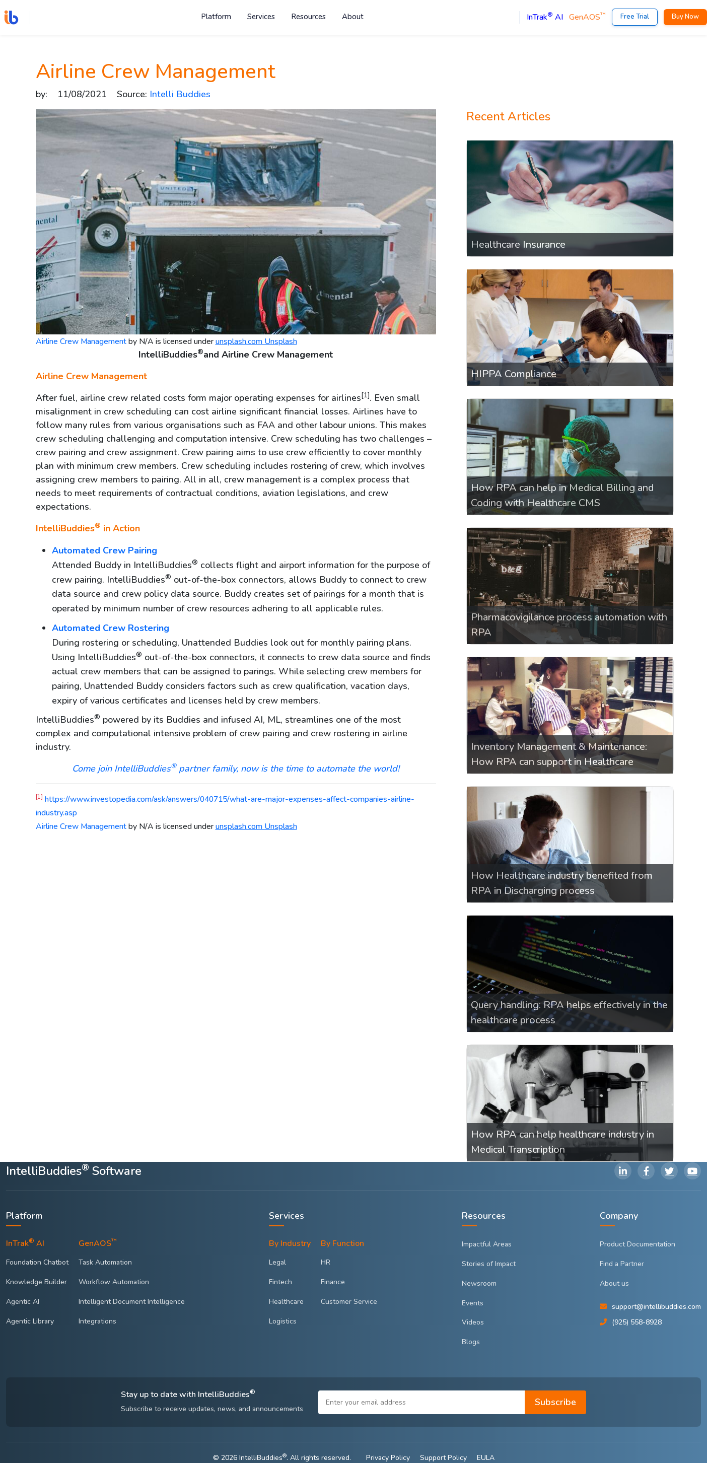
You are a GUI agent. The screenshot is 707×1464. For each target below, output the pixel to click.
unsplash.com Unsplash (256, 342)
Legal (277, 1263)
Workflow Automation (114, 1283)
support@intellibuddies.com (656, 1307)
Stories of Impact (489, 1265)
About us (614, 1284)
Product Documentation (637, 1245)
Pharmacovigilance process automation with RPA (569, 625)
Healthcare (286, 1302)
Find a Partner (622, 1265)
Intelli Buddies (180, 95)
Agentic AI (22, 1302)
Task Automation (105, 1263)
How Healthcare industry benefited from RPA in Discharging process (562, 884)
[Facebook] (646, 1171)
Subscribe (555, 1403)
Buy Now (685, 17)
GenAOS (587, 17)
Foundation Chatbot (37, 1263)
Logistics (283, 1322)
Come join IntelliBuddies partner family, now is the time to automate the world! (235, 769)
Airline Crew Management (81, 342)
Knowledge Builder (36, 1283)
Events (472, 1304)
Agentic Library (30, 1322)
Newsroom (479, 1284)
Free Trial (634, 17)
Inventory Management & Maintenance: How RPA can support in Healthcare (559, 755)
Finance (333, 1283)
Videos (473, 1324)
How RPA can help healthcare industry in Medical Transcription (562, 1143)
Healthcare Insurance (518, 245)
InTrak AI (545, 17)
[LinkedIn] (622, 1171)
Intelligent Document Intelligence (132, 1302)
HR (325, 1263)
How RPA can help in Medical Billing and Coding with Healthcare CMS (562, 496)
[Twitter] (669, 1171)
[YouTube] (692, 1171)
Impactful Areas (487, 1245)
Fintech (280, 1283)
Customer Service (349, 1302)
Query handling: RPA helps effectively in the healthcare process (569, 1013)
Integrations (97, 1322)
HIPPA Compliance (513, 375)
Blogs (471, 1343)
